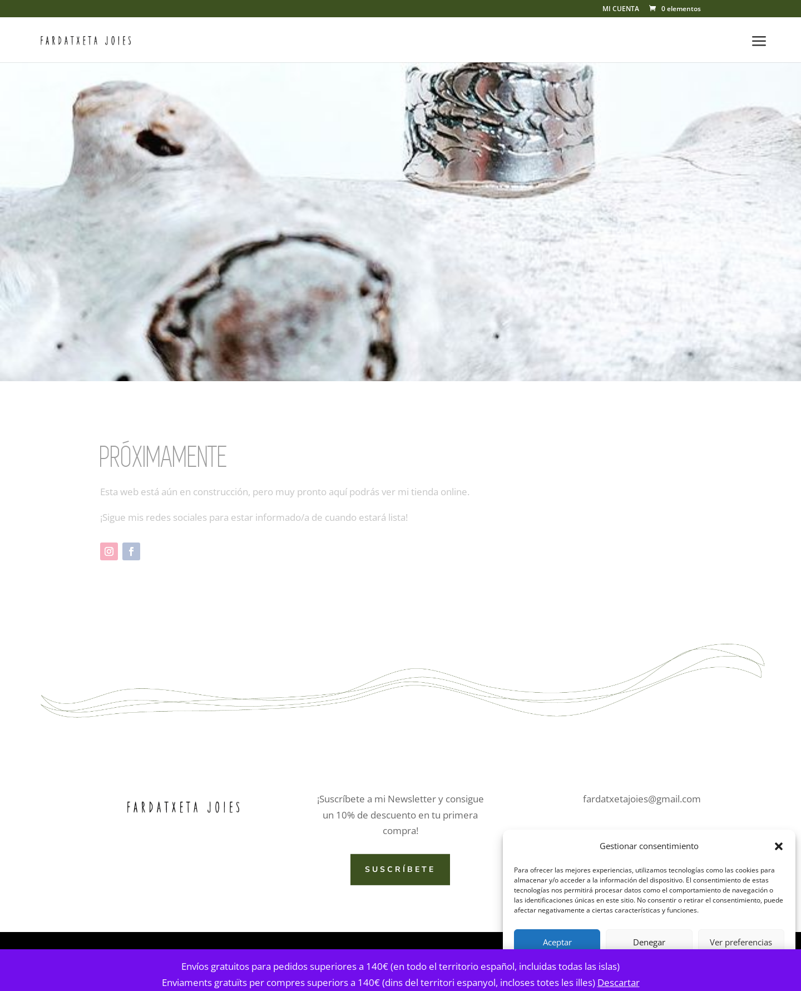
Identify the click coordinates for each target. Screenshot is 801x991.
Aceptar (557, 942)
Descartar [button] (618, 982)
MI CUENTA (620, 9)
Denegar (649, 942)
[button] (778, 846)
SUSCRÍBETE (400, 869)
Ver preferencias (741, 942)
